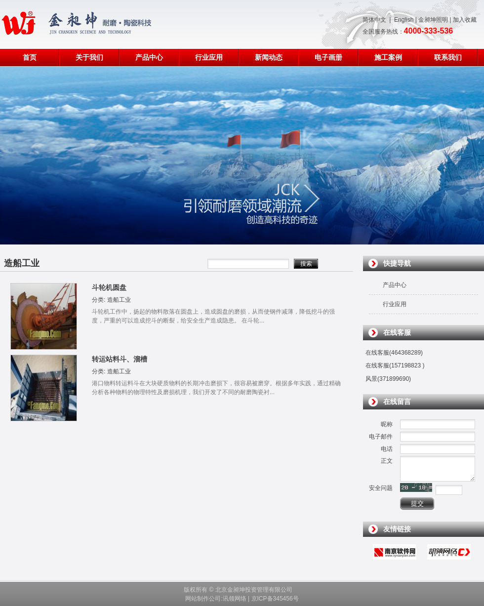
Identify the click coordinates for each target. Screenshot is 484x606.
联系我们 (448, 57)
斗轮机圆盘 (109, 287)
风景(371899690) (388, 378)
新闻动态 (268, 57)
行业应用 (209, 57)
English (403, 19)
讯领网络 (234, 598)
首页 (30, 57)
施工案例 (388, 57)
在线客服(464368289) (394, 352)
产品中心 (149, 57)
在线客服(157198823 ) (394, 365)
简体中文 (374, 19)
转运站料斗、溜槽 (119, 359)
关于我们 (89, 57)
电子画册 (328, 57)
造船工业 (119, 299)
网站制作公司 (203, 598)
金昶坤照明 (433, 19)
